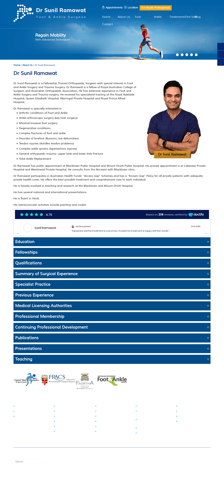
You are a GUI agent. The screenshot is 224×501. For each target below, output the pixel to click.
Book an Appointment (27, 476)
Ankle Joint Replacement (153, 428)
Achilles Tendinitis (108, 426)
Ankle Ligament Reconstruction (147, 421)
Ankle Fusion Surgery (150, 433)
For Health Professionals (155, 7)
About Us (124, 17)
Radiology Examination (30, 411)
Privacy (102, 476)
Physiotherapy (187, 411)
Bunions (61, 406)
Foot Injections (187, 406)
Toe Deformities (65, 416)
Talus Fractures (107, 411)
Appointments (114, 7)
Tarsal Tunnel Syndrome (112, 406)
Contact (107, 24)
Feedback (126, 476)
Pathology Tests (25, 416)
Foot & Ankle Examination (31, 406)
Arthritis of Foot (65, 421)
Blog (198, 17)
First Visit (191, 17)
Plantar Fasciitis (65, 426)
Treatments (177, 17)
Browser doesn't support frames (112, 221)
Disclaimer (89, 476)
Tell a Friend (141, 476)
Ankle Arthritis (106, 431)
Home (106, 17)
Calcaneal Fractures (109, 416)
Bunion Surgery (147, 406)
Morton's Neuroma (67, 431)
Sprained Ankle (107, 421)
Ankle (158, 17)
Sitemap (114, 476)
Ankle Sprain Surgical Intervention (151, 413)
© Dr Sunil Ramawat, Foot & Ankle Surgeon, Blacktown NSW (153, 453)
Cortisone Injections (190, 416)
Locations (47, 476)
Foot (138, 17)
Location (133, 7)
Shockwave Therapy (191, 421)
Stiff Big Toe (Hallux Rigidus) (73, 411)
